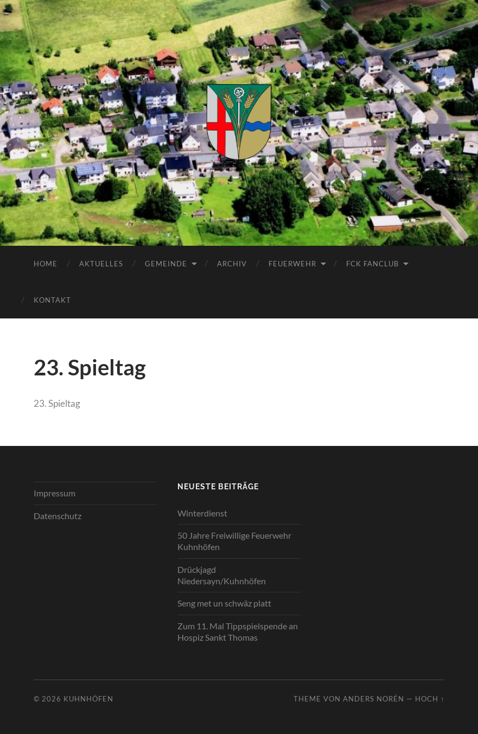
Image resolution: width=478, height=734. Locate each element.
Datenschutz (57, 515)
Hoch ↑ (429, 698)
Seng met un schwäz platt (224, 603)
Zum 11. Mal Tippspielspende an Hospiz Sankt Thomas (237, 631)
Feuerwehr (292, 263)
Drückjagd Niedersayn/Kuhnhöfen (221, 575)
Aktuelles (101, 263)
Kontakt (52, 300)
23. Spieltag (57, 403)
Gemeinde (166, 263)
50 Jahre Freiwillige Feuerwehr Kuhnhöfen (234, 541)
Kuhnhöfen (88, 698)
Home (46, 263)
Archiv (232, 263)
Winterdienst (202, 513)
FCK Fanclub (372, 263)
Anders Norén (373, 698)
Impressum (54, 493)
